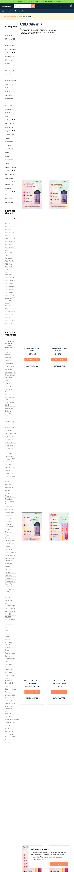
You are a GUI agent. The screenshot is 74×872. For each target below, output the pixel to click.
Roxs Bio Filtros (10, 473)
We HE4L (8, 614)
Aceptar (59, 864)
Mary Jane (9, 578)
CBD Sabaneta (10, 241)
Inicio (4, 16)
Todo (10, 11)
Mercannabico (10, 581)
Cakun (7, 383)
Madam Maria (10, 445)
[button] (10, 218)
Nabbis (7, 725)
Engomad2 (9, 419)
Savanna (8, 628)
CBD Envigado (10, 227)
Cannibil (8, 386)
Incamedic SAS (10, 433)
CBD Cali (8, 317)
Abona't (8, 575)
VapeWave (9, 488)
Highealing (8, 430)
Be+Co (7, 634)
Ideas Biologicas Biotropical (9, 680)
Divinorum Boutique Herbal (8, 413)
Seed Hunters (10, 476)
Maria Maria (9, 564)
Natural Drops (10, 653)
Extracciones (9, 99)
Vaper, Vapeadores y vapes (10, 134)
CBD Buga (8, 224)
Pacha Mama (9, 728)
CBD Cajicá (9, 314)
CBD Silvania (9, 230)
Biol (6, 380)
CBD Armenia (10, 278)
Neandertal (9, 453)
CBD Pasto (9, 264)
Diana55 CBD (9, 675)
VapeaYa (8, 485)
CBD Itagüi (8, 244)
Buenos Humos (10, 689)
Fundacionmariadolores (13, 719)
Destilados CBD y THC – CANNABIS (10, 145)
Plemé (7, 535)
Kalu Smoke (9, 436)
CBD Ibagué (9, 293)
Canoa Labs (9, 549)
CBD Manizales (10, 281)
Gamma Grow (10, 555)
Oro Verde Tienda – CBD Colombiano (10, 459)
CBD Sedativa (10, 510)
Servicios (8, 195)
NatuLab (8, 358)
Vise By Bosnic (10, 703)
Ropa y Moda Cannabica (9, 156)
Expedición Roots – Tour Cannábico (9, 501)
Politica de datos (41, 859)
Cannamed (9, 717)
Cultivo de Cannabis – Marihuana (10, 123)
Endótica (8, 521)
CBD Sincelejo (10, 247)
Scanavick (8, 740)
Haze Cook (9, 507)
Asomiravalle (9, 731)
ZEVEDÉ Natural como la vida (10, 619)
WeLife (7, 743)
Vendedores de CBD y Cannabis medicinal (9, 344)
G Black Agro (9, 427)
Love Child (8, 442)
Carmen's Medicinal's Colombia (9, 392)
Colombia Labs (10, 552)
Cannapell (8, 637)
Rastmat (8, 470)
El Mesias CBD (10, 695)
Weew (7, 491)
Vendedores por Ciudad (14, 16)
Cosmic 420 (9, 513)
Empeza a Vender (21, 11)
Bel (6, 661)
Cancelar (40, 864)
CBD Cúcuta (9, 261)
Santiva (7, 567)
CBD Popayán (10, 320)
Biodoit (7, 546)
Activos (7, 686)
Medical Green (10, 722)
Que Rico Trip (10, 467)
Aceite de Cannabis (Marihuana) (9, 174)
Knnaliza (8, 361)
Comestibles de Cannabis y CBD (10, 84)
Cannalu (8, 692)
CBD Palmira (9, 287)
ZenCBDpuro (9, 746)
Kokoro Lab (9, 439)
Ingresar (61, 6)
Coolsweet (9, 408)
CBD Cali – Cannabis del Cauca (9, 642)
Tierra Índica (9, 367)
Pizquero (8, 464)
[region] (49, 857)
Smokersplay (9, 543)
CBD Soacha (9, 233)
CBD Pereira (9, 290)
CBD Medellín (9, 284)
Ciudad (7, 219)
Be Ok (7, 631)
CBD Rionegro (10, 323)
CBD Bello (8, 306)
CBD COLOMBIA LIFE (32, 366)
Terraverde (9, 364)
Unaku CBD (9, 595)
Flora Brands (9, 625)
